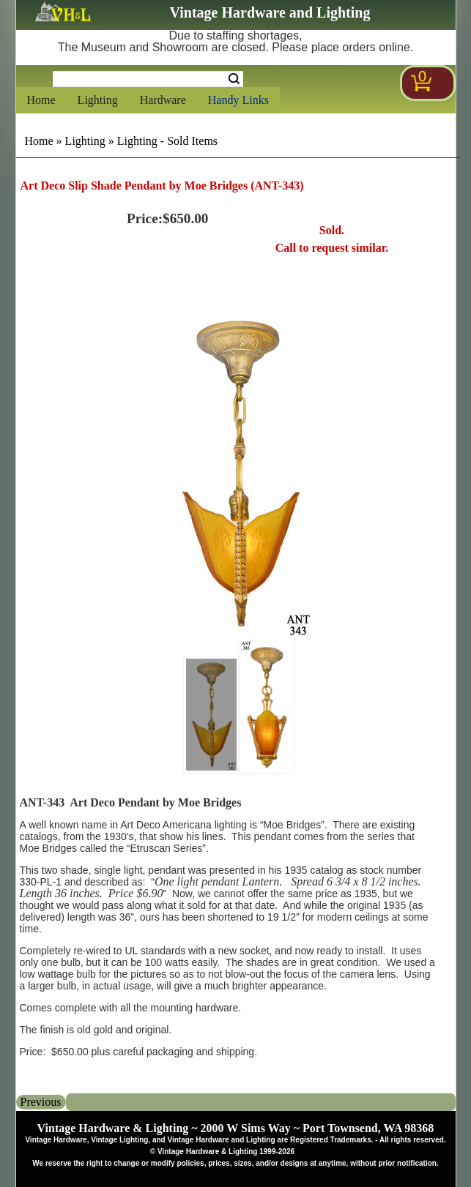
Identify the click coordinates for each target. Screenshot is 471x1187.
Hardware (163, 100)
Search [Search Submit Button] (234, 79)
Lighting (98, 100)
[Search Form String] (148, 79)
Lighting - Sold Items (167, 141)
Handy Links (238, 100)
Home (41, 100)
